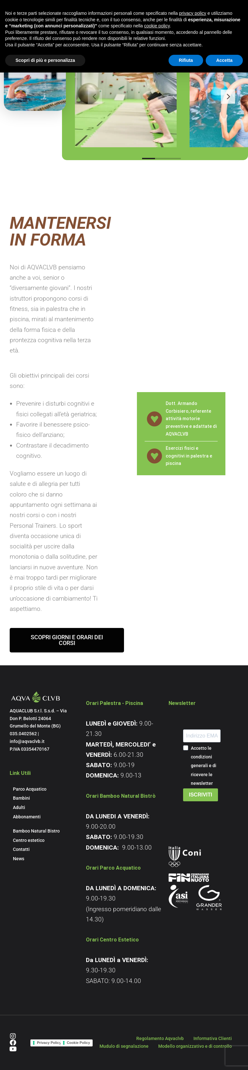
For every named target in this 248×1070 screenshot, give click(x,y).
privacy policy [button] (192, 13)
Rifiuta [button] (186, 60)
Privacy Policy (49, 1043)
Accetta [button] (224, 60)
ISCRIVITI (200, 794)
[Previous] (95, 104)
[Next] (228, 104)
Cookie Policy (78, 1043)
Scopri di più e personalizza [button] (45, 60)
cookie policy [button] (157, 25)
